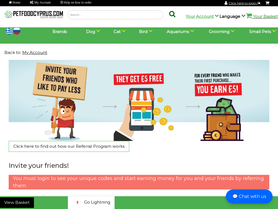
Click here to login (245, 3)
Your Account (200, 16)
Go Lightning (91, 202)
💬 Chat (249, 196)
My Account (34, 52)
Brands (59, 31)
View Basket (17, 202)
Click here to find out (69, 146)
